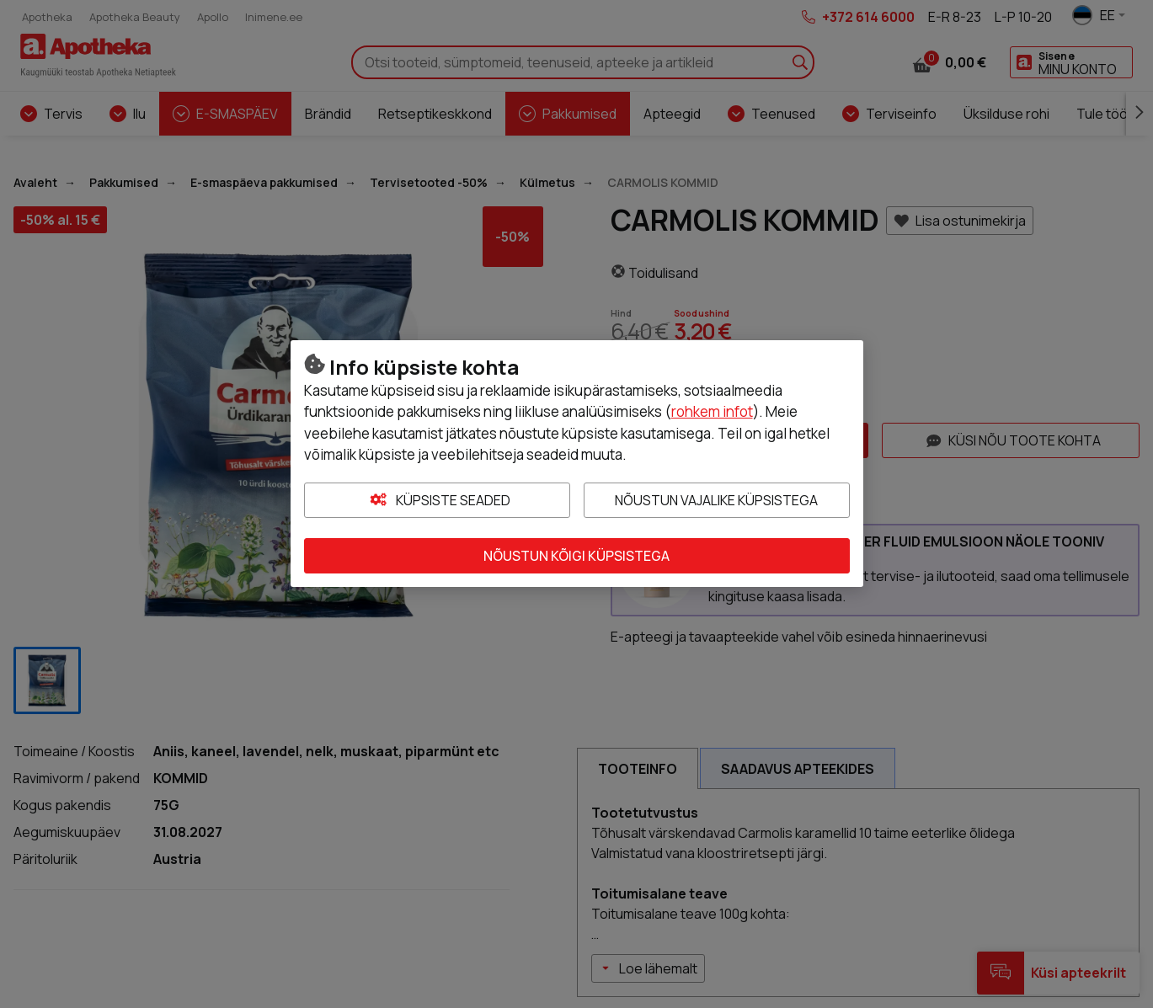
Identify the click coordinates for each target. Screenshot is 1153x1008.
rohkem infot (712, 411)
